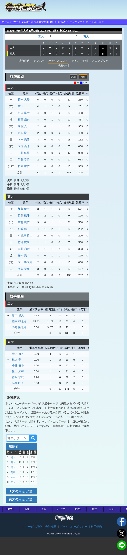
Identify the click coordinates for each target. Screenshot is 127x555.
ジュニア (60, 509)
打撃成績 (17, 77)
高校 (26, 509)
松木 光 (22, 255)
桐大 (13, 457)
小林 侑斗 (18, 365)
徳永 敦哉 (18, 377)
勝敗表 (62, 21)
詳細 (73, 76)
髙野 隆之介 (19, 327)
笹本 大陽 (24, 99)
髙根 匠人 (18, 383)
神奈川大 (15, 477)
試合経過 (24, 60)
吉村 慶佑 (24, 222)
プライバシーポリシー (73, 526)
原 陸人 (22, 126)
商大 (86, 36)
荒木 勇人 (18, 353)
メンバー (39, 60)
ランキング (76, 21)
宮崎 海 (22, 228)
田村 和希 (24, 248)
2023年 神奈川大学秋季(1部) (38, 21)
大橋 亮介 (24, 146)
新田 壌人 (18, 315)
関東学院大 (16, 472)
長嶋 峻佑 (24, 166)
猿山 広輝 (18, 371)
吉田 (20, 106)
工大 (41, 36)
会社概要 (50, 526)
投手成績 (17, 296)
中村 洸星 (24, 152)
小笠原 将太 (25, 235)
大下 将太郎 (25, 262)
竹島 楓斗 (24, 215)
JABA (78, 509)
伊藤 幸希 (24, 159)
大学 (15, 21)
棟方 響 (16, 359)
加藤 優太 (24, 208)
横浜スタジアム (69, 30)
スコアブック (100, 60)
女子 (111, 509)
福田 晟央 (24, 119)
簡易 (83, 76)
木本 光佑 (24, 139)
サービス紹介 (33, 526)
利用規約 (96, 526)
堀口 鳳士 (24, 112)
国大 (13, 467)
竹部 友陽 (24, 242)
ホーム (6, 21)
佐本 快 (22, 132)
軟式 (94, 509)
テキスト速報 (80, 60)
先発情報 (63, 65)
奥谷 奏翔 (24, 268)
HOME (10, 509)
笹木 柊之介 (19, 321)
